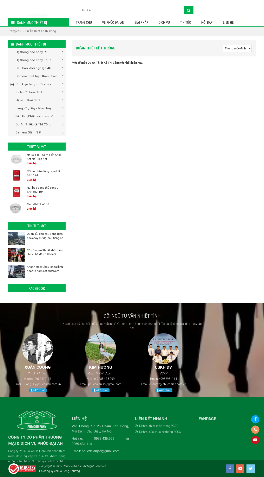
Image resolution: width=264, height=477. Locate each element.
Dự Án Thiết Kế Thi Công (33, 124)
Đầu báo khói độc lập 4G (33, 68)
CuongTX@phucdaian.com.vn (42, 384)
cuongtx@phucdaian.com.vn (167, 384)
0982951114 (168, 378)
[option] (37, 363)
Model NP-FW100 (38, 204)
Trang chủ (84, 23)
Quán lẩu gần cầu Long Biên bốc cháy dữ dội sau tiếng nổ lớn (45, 238)
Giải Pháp (141, 23)
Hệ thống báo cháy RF (31, 52)
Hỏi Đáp (207, 23)
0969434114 (43, 378)
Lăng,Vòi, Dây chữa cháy (33, 108)
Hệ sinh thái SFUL (28, 100)
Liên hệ (228, 23)
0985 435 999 (106, 378)
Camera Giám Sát (28, 132)
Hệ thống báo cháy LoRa (33, 60)
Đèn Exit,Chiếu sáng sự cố (34, 116)
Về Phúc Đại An (113, 23)
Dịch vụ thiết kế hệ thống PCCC (158, 454)
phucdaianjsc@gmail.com (104, 384)
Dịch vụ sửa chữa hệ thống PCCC (160, 460)
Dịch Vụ (164, 23)
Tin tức (185, 23)
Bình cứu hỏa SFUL (29, 92)
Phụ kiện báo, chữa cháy (33, 84)
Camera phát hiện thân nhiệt (36, 76)
